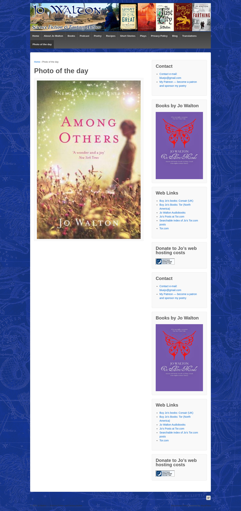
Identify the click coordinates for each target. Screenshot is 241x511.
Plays (143, 35)
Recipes (110, 35)
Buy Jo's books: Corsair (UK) (176, 200)
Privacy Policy (159, 35)
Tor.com (164, 228)
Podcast (84, 35)
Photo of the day (42, 44)
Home (35, 35)
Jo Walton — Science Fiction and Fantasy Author (59, 505)
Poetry (97, 35)
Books (71, 35)
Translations (189, 35)
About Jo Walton (53, 35)
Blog (175, 35)
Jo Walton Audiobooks (172, 212)
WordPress (206, 505)
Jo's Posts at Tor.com (171, 216)
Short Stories (128, 35)
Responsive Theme (180, 505)
